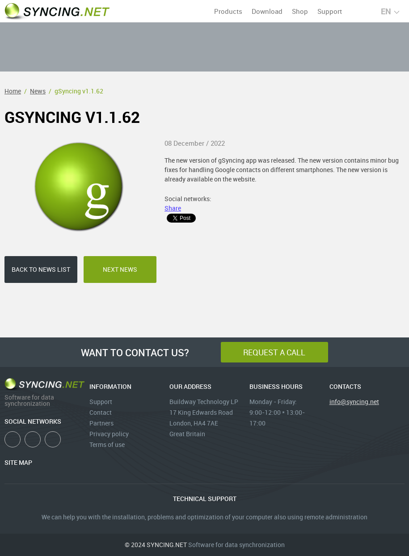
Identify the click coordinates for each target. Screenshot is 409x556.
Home (12, 91)
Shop (300, 11)
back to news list (41, 269)
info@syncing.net (354, 401)
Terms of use (107, 444)
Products (228, 11)
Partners (101, 423)
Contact (100, 412)
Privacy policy (109, 434)
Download (267, 11)
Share (172, 208)
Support (329, 11)
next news (120, 269)
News (38, 91)
